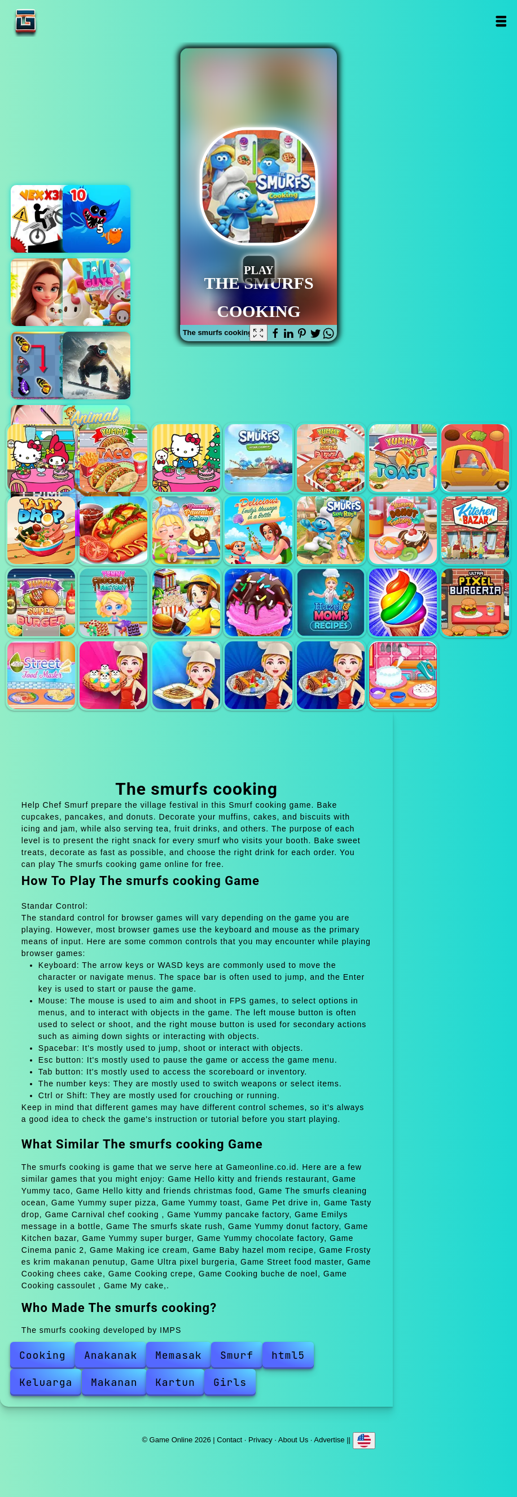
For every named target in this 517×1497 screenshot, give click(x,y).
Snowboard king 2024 (96, 365)
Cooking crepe (186, 675)
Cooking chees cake (113, 675)
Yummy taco (113, 458)
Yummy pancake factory (186, 530)
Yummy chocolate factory (113, 602)
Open (501, 21)
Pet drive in (475, 458)
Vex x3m (44, 219)
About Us (293, 1439)
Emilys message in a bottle (258, 530)
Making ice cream (258, 602)
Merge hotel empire (44, 292)
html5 (288, 1355)
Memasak (178, 1355)
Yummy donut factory (403, 530)
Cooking (42, 1355)
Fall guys (96, 292)
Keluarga (45, 1382)
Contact (229, 1439)
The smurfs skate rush (331, 530)
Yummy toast (403, 458)
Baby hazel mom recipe (331, 602)
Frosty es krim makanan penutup (403, 602)
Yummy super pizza (331, 458)
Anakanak (110, 1355)
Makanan (114, 1382)
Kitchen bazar (475, 530)
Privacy (260, 1439)
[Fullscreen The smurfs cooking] (258, 332)
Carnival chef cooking (113, 530)
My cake (403, 675)
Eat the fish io (96, 219)
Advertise (329, 1439)
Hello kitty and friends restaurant (41, 458)
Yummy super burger (41, 602)
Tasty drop (41, 530)
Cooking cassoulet (331, 675)
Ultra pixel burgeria (475, 602)
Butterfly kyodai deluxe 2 (44, 365)
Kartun (175, 1382)
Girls (230, 1382)
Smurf (236, 1355)
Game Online (61, 21)
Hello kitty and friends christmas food (186, 458)
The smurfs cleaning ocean (258, 458)
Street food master (41, 675)
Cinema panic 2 (186, 602)
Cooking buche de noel (258, 675)
